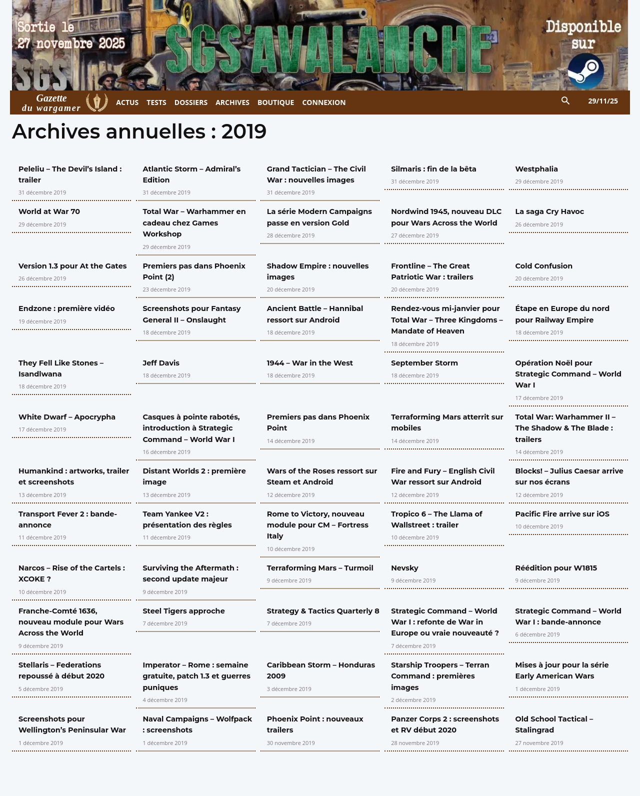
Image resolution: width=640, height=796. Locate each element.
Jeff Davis (163, 373)
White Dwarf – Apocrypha (72, 427)
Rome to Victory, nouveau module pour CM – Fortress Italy (323, 547)
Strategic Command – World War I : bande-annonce (561, 644)
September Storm (428, 373)
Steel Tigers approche (188, 633)
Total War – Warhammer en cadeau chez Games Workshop (193, 222)
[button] (565, 101)
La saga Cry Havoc (554, 211)
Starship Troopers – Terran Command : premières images (445, 710)
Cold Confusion (547, 265)
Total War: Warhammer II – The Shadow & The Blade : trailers (571, 439)
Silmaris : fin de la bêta (438, 169)
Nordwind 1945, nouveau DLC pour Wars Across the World (445, 222)
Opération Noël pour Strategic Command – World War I (561, 385)
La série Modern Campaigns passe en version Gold (310, 222)
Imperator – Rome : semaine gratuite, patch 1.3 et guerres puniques (198, 710)
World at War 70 (52, 211)
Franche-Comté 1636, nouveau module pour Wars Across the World (66, 644)
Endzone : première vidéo (71, 308)
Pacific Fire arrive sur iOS (568, 535)
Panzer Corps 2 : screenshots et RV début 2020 (442, 764)
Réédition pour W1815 (561, 590)
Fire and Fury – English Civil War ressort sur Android (438, 493)
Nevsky (406, 590)
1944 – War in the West (314, 373)
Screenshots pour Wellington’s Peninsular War (68, 764)
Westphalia (539, 169)
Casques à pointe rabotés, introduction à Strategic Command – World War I (196, 439)
